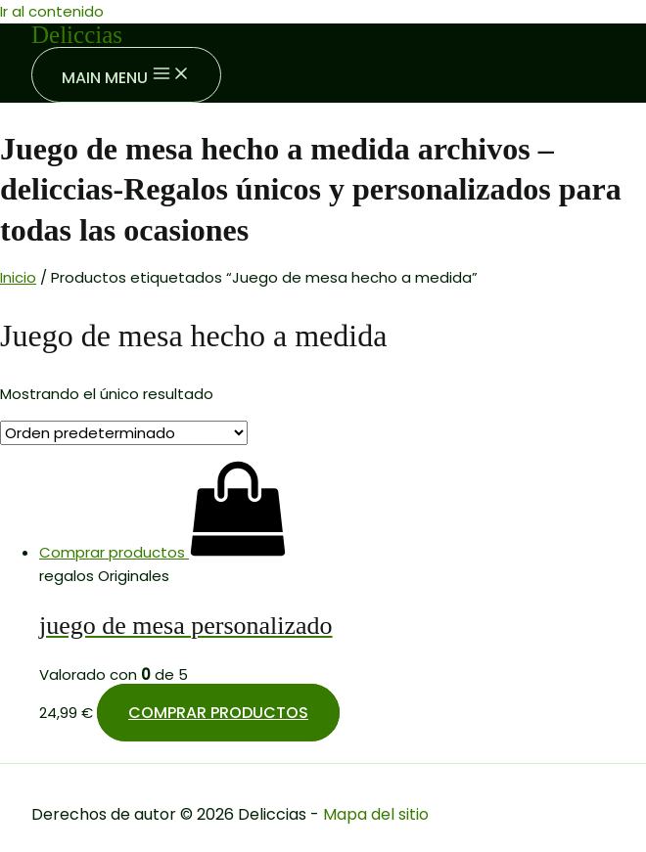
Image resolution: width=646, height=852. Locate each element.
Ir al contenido (52, 11)
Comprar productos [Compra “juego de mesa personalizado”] (218, 712)
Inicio (18, 277)
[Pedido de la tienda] (124, 433)
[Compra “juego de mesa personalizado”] (163, 552)
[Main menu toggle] (126, 75)
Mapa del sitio (376, 814)
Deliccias (76, 35)
